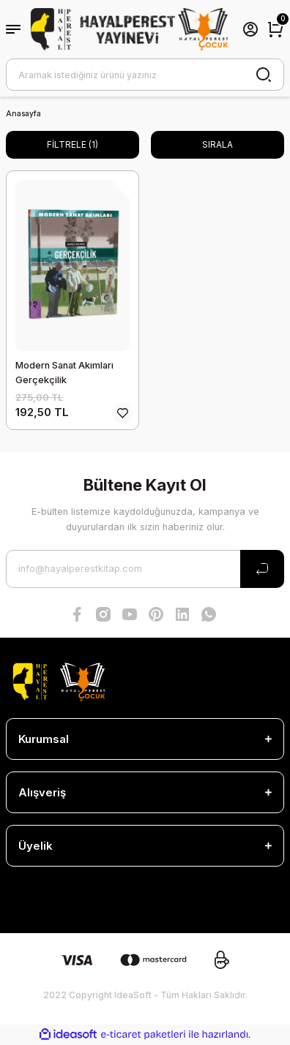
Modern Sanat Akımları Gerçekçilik (64, 372)
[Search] (145, 75)
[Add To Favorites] (122, 413)
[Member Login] (250, 29)
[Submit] (262, 569)
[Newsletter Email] (145, 569)
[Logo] (129, 29)
